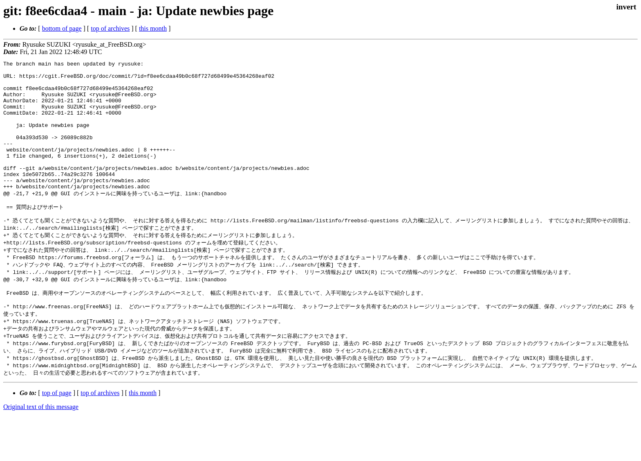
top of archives (110, 28)
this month (153, 28)
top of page (57, 432)
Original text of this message (40, 446)
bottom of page (62, 28)
